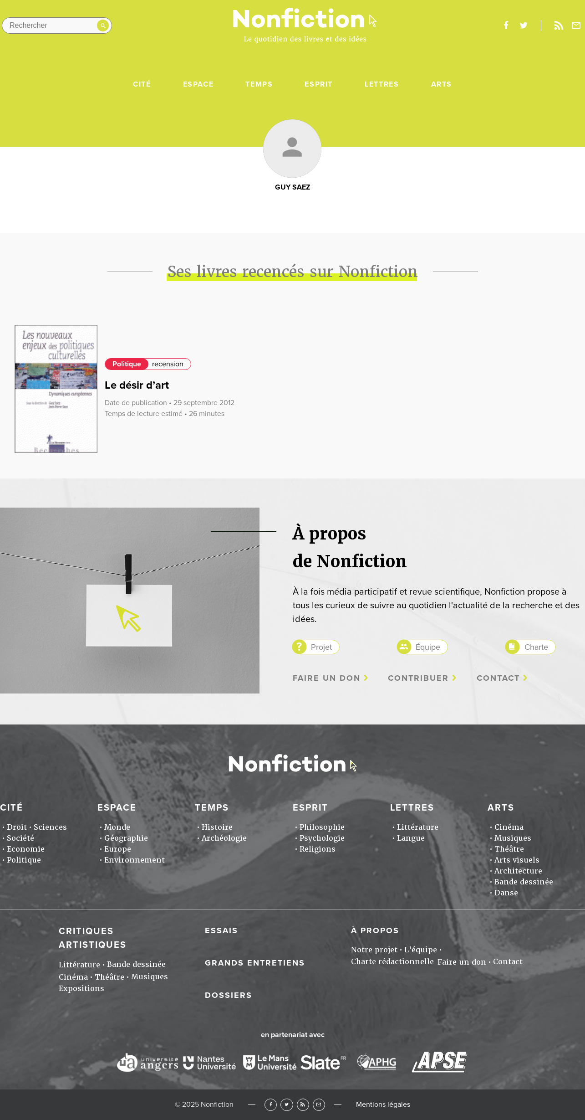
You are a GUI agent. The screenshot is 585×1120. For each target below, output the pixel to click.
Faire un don (327, 678)
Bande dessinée (523, 882)
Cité (142, 84)
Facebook (271, 1105)
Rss (558, 25)
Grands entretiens (255, 963)
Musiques (512, 838)
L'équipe (420, 950)
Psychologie (322, 838)
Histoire (217, 827)
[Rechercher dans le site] (57, 25)
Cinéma (509, 827)
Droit (17, 827)
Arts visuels (516, 860)
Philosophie (322, 827)
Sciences (50, 827)
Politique (126, 364)
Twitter (286, 1105)
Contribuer (418, 678)
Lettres (382, 84)
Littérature (417, 827)
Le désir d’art (137, 385)
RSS (303, 1105)
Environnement (134, 860)
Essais (221, 930)
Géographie (126, 838)
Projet (321, 647)
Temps (259, 84)
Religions (318, 849)
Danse (506, 893)
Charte (536, 647)
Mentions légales (383, 1104)
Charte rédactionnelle (392, 961)
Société (20, 838)
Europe (117, 849)
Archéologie (224, 838)
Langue (411, 838)
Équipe (428, 647)
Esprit (319, 84)
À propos (375, 930)
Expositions (81, 988)
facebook (505, 25)
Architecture (518, 871)
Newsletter (576, 25)
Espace (198, 84)
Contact (498, 678)
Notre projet (374, 950)
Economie (26, 849)
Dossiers (228, 995)
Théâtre (509, 849)
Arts (441, 84)
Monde (117, 827)
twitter (523, 25)
